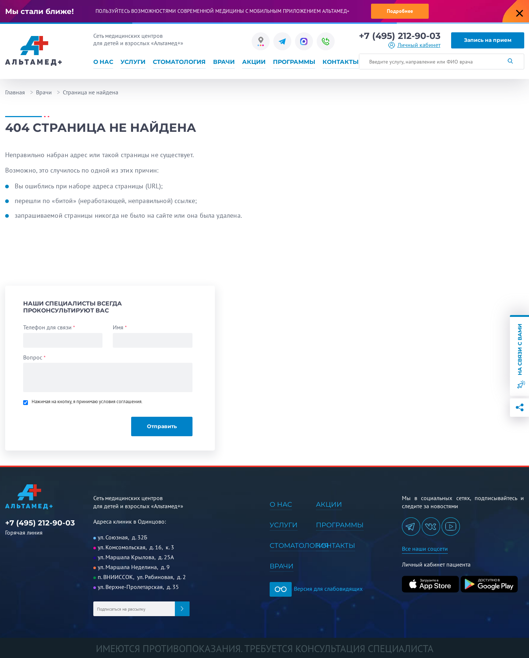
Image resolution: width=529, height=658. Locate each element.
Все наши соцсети (425, 548)
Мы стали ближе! (39, 11)
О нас (103, 61)
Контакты (341, 61)
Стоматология (179, 61)
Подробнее (400, 11)
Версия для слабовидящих (316, 588)
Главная (15, 92)
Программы (294, 61)
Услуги (132, 61)
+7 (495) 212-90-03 (399, 36)
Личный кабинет (418, 44)
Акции (254, 61)
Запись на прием (487, 40)
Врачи (224, 61)
